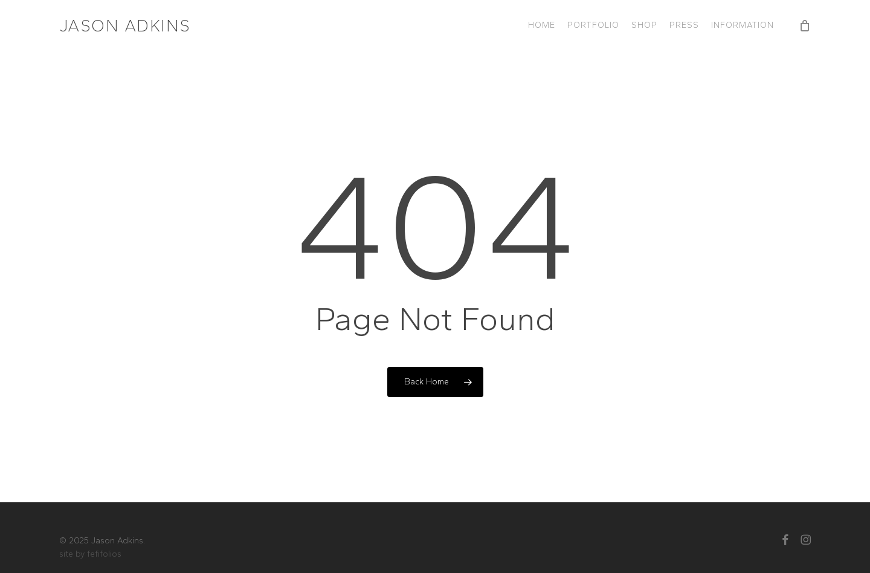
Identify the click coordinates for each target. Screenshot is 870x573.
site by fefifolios (90, 554)
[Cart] (804, 25)
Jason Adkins (125, 25)
